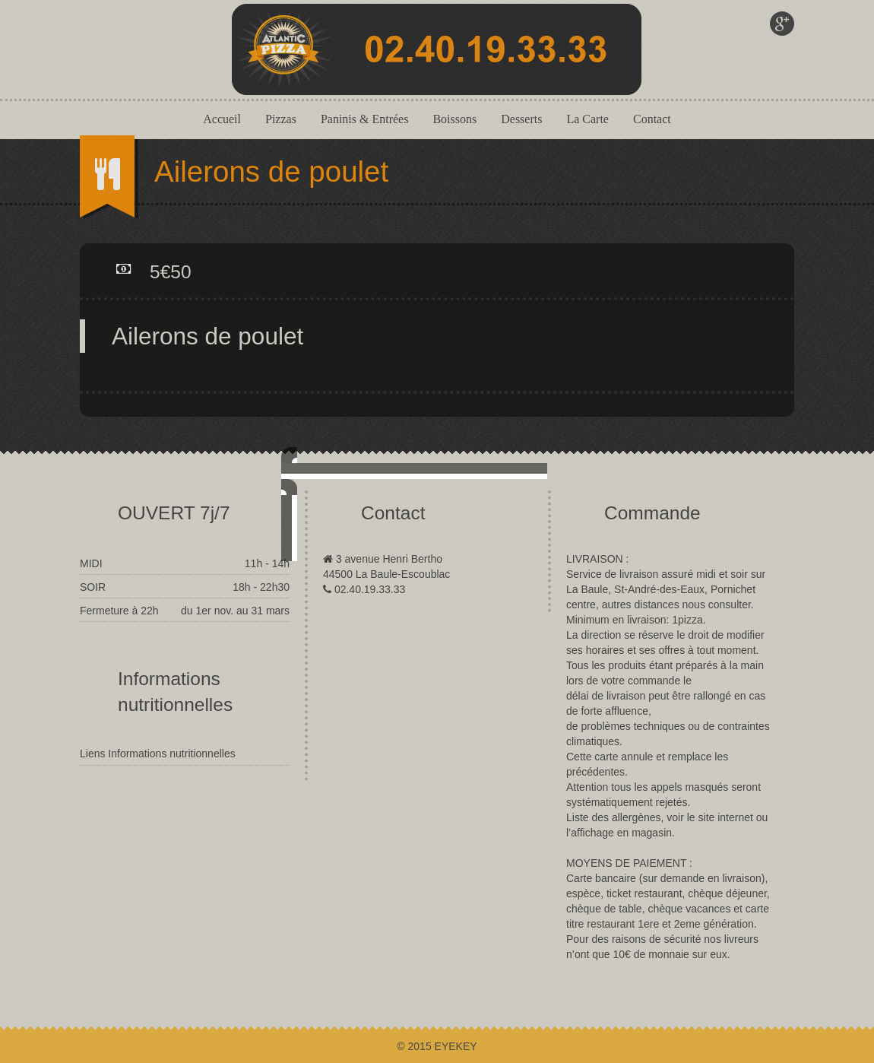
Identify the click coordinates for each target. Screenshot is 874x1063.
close (594, 623)
